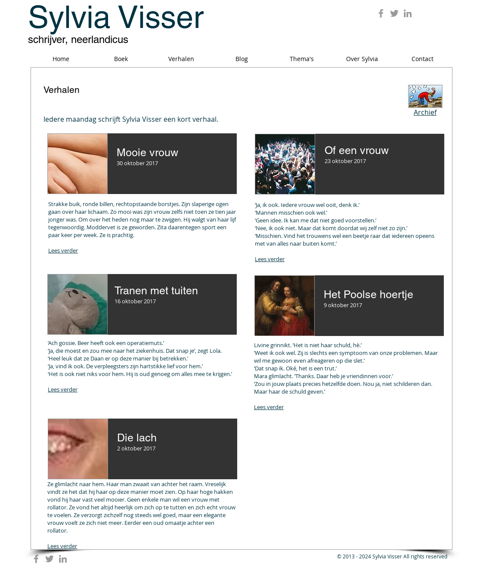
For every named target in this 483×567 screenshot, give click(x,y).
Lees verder (63, 250)
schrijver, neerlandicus (78, 39)
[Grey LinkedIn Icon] (407, 13)
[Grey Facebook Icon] (381, 13)
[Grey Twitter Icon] (394, 13)
